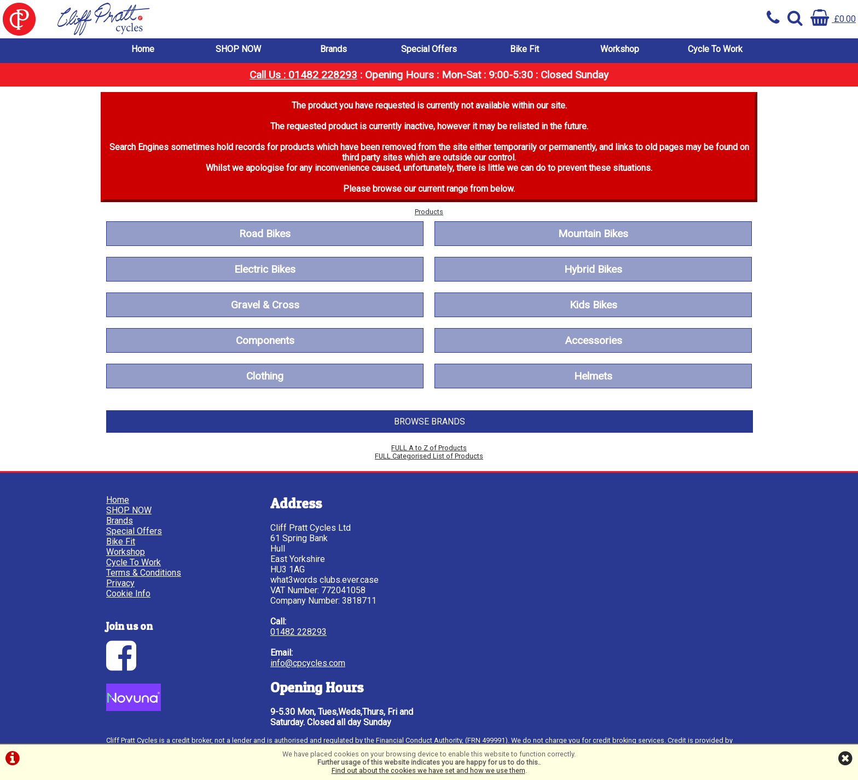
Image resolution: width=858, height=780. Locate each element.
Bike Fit (524, 49)
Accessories (593, 340)
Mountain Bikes (593, 233)
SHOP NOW (238, 49)
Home (142, 49)
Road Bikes (265, 233)
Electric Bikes (264, 269)
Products (429, 212)
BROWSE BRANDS (429, 421)
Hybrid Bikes (593, 269)
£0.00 (833, 19)
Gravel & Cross (265, 305)
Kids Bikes (593, 305)
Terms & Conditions (143, 572)
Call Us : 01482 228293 (303, 74)
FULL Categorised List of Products (429, 456)
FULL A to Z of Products (429, 448)
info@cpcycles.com (307, 663)
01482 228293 (298, 632)
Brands (333, 49)
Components (265, 340)
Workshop (619, 49)
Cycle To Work (715, 49)
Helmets (593, 376)
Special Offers (429, 49)
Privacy (120, 583)
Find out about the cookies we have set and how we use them (428, 770)
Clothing (264, 376)
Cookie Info (128, 593)
